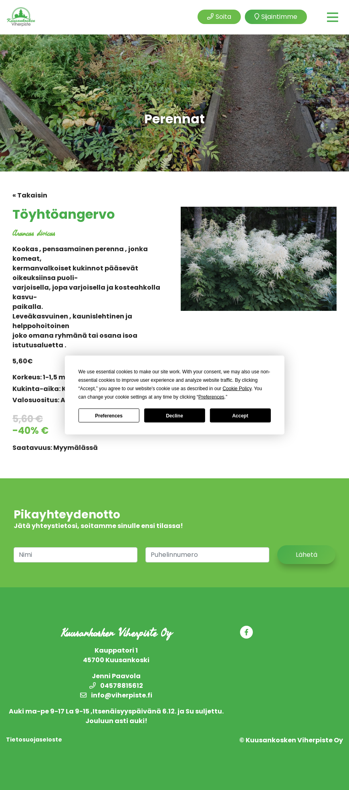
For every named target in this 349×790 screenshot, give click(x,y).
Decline (174, 415)
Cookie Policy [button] (236, 388)
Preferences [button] (211, 397)
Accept (240, 415)
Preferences (109, 415)
